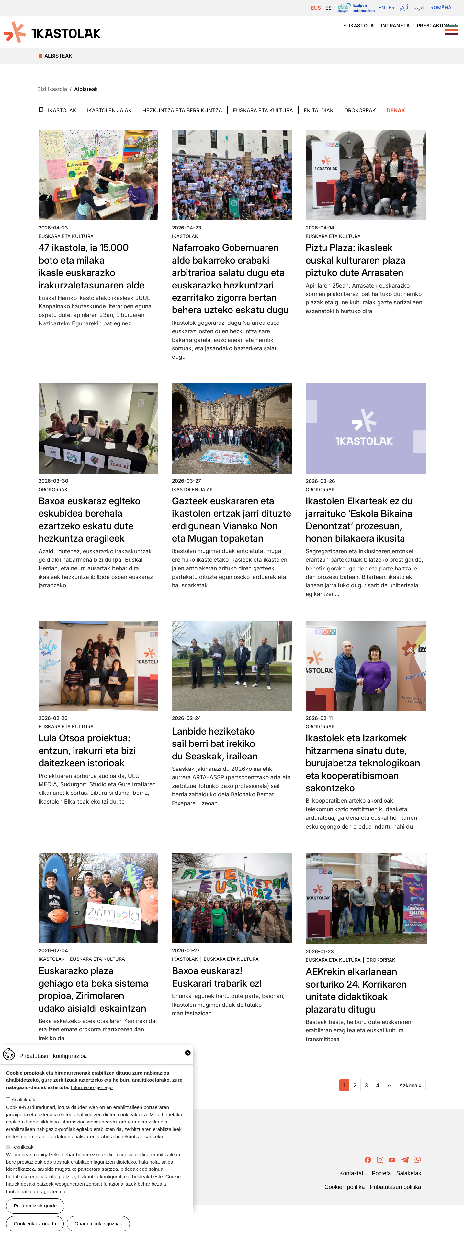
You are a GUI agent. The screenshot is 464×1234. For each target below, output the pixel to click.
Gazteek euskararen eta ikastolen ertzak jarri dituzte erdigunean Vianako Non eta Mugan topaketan (224, 538)
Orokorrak (360, 110)
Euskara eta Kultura (263, 110)
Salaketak (408, 1202)
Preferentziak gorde (35, 1205)
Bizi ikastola (425, 37)
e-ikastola (358, 25)
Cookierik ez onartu (35, 1223)
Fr (391, 8)
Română (440, 8)
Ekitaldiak (319, 110)
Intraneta (395, 25)
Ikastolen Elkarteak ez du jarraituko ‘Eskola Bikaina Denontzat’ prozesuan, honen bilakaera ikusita (363, 532)
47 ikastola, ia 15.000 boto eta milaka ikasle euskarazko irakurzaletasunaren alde (95, 266)
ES (327, 8)
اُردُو (403, 8)
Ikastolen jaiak (109, 110)
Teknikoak (23, 1147)
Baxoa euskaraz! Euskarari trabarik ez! (220, 1005)
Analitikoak (23, 1099)
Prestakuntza (437, 25)
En (380, 8)
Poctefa (381, 1202)
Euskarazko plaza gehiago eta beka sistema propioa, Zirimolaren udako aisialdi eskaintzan (97, 1018)
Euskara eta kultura (66, 236)
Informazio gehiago (92, 1087)
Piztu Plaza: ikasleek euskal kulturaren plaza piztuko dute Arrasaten (359, 259)
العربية (418, 8)
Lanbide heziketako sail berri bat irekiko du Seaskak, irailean (217, 759)
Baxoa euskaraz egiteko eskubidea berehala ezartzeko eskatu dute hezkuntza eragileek (93, 532)
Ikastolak (302, 37)
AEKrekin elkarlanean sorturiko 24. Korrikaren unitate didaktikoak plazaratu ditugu (360, 1019)
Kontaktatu (353, 1202)
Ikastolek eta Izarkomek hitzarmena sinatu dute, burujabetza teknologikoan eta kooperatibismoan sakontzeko (360, 784)
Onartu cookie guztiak (98, 1223)
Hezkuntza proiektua (361, 37)
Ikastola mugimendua (231, 37)
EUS (315, 8)
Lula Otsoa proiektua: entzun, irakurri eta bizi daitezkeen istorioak (90, 766)
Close (188, 1053)
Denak (396, 110)
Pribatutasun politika (395, 1215)
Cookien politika (344, 1215)
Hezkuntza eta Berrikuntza (182, 110)
